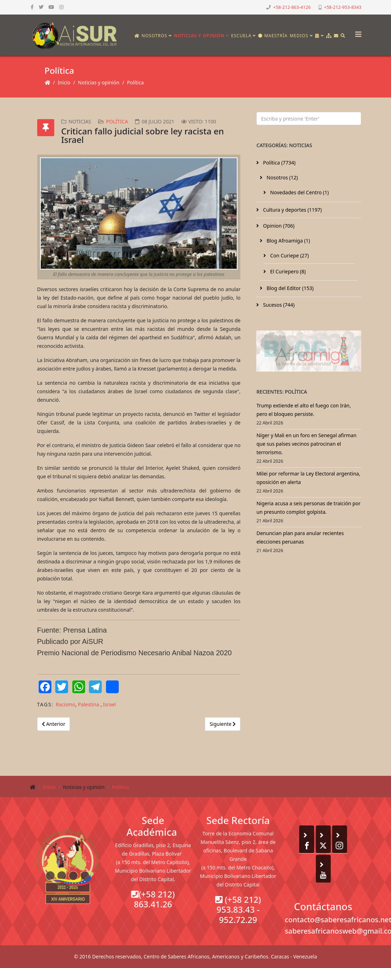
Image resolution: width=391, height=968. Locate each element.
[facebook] (32, 7)
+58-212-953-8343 (343, 7)
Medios (299, 36)
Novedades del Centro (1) (299, 192)
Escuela (241, 36)
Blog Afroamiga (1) (287, 240)
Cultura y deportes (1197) (292, 209)
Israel (109, 704)
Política (135, 82)
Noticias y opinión (199, 36)
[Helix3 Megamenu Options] (357, 32)
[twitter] (41, 7)
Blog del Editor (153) (289, 288)
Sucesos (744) (278, 304)
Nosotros (154, 36)
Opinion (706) (278, 225)
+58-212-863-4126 (292, 7)
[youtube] (51, 7)
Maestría (272, 36)
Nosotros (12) (281, 177)
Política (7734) (278, 162)
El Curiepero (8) (287, 271)
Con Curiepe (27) (289, 255)
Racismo (65, 704)
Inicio (64, 82)
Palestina (89, 704)
